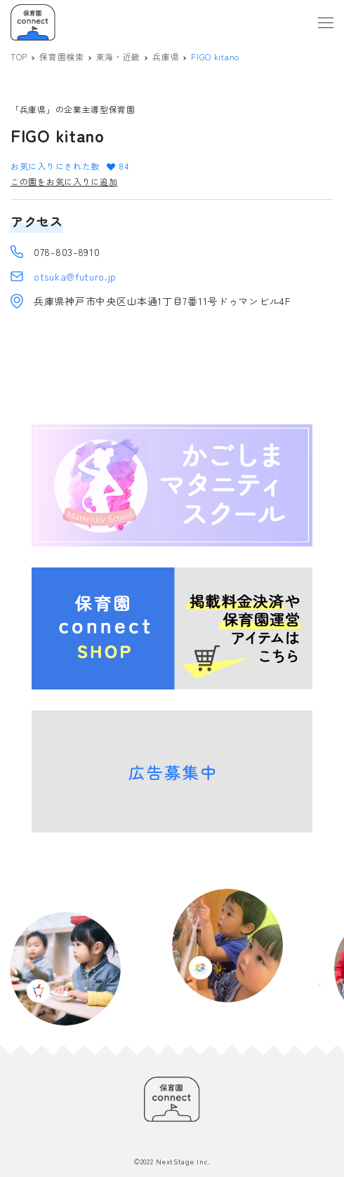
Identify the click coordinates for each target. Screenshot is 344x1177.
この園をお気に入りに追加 (64, 181)
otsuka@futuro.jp (75, 276)
